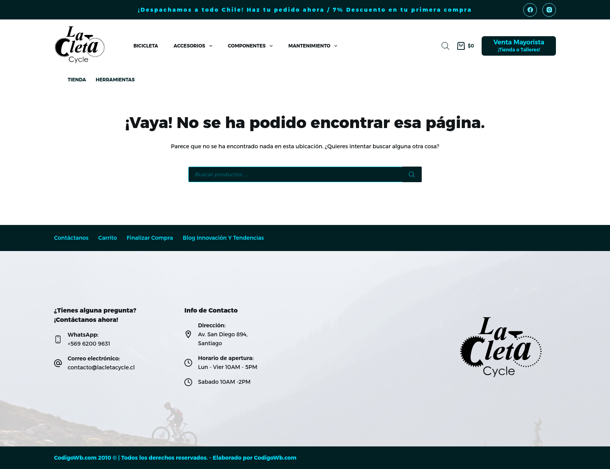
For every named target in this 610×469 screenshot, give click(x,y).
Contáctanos (71, 238)
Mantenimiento (314, 46)
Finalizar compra (149, 238)
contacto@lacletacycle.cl (101, 367)
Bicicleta (145, 46)
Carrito (107, 238)
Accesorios (194, 46)
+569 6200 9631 (89, 343)
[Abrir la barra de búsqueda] (445, 45)
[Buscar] (412, 174)
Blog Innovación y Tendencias (223, 238)
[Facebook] (530, 10)
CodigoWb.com (275, 457)
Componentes (252, 46)
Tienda (77, 80)
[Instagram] (549, 10)
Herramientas (115, 80)
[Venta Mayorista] (519, 46)
